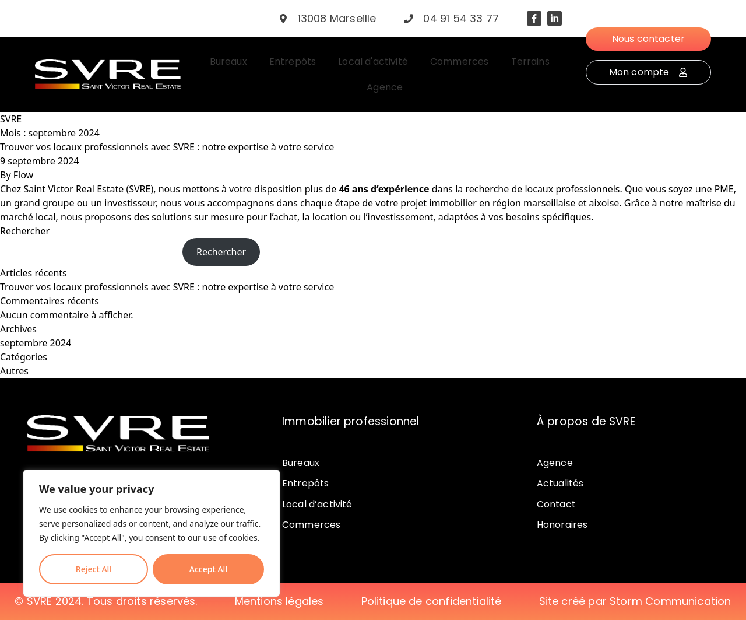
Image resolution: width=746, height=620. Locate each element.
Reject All (93, 569)
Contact (556, 504)
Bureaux (300, 462)
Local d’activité (317, 504)
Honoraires (562, 524)
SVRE (11, 119)
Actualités (560, 483)
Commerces (311, 524)
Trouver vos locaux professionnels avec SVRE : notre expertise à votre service (167, 147)
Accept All (208, 569)
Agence (555, 462)
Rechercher (25, 231)
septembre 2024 (35, 343)
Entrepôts (305, 483)
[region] (151, 533)
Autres (14, 371)
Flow (23, 175)
